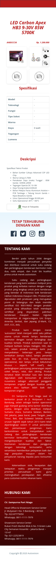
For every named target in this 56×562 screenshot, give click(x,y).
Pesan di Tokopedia (28, 207)
